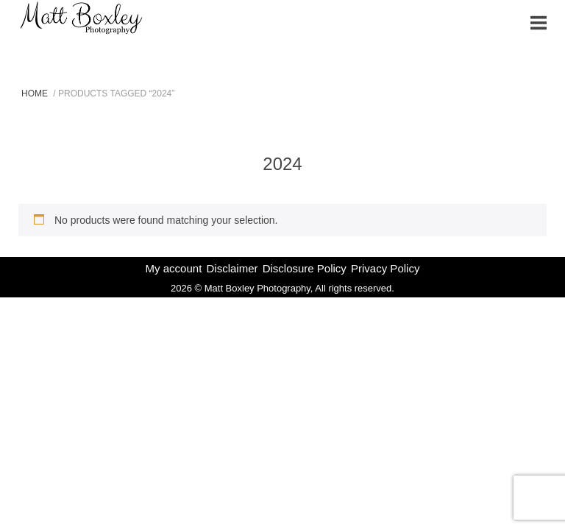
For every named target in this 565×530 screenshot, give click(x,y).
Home (34, 93)
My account (174, 268)
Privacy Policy (385, 268)
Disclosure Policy (305, 268)
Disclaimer (231, 268)
